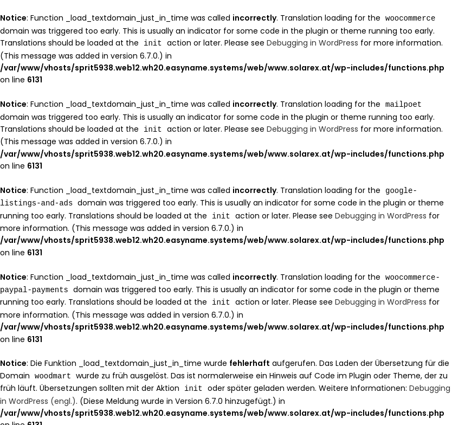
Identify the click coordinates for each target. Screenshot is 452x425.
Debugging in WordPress (312, 42)
